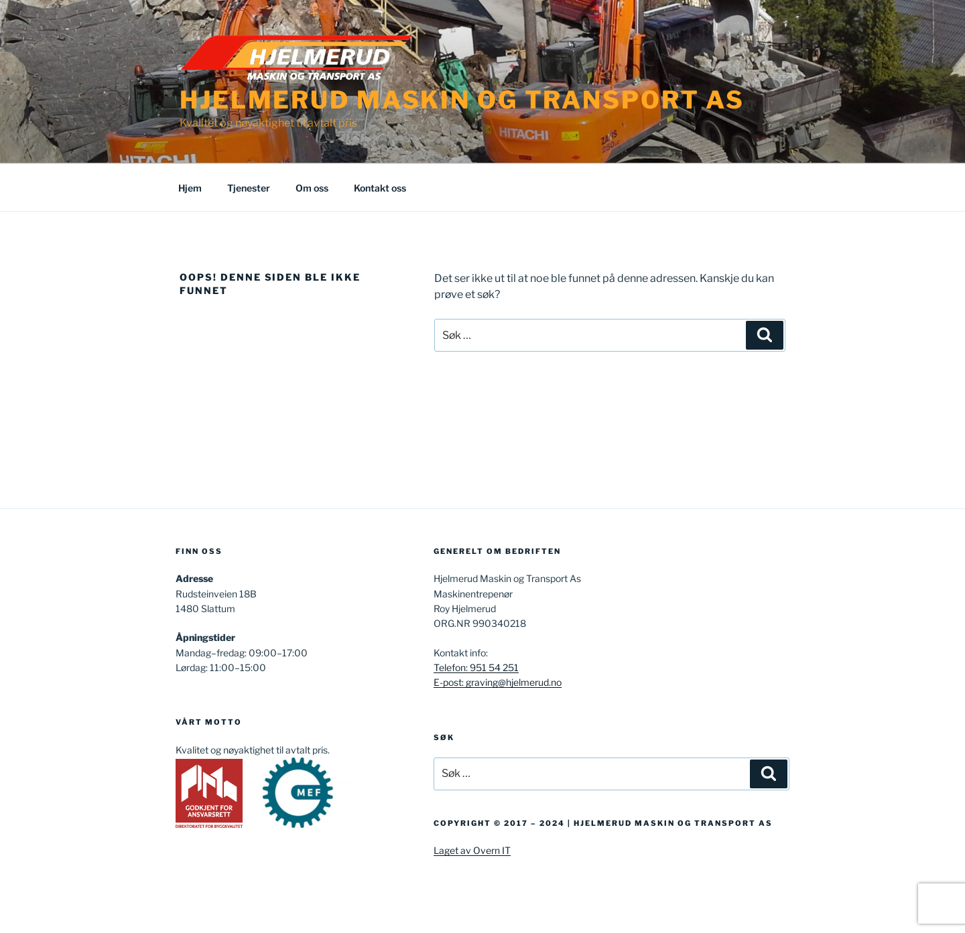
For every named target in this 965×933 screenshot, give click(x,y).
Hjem (190, 188)
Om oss (312, 188)
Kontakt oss (380, 188)
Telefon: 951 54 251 (476, 667)
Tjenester (248, 188)
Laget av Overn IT (472, 850)
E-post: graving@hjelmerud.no (498, 682)
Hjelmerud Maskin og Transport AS (462, 100)
